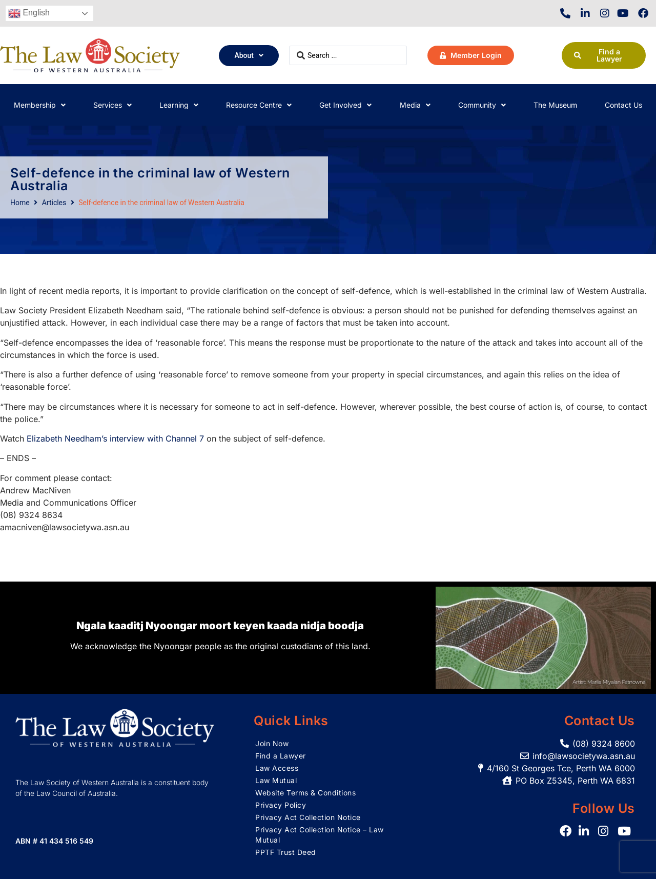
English (29, 13)
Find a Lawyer (280, 755)
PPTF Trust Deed (285, 852)
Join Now (272, 743)
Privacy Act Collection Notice (308, 817)
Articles (54, 202)
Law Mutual (276, 780)
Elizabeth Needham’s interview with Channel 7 (115, 438)
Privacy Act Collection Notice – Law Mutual (319, 834)
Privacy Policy (280, 805)
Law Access (276, 768)
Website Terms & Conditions (305, 792)
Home (20, 202)
